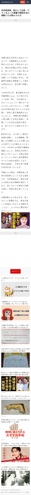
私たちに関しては (5, 492)
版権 (27, 492)
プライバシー (22, 492)
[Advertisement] (15, 38)
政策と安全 (13, 492)
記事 (22, 2)
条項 (17, 492)
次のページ (15, 271)
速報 (27, 2)
